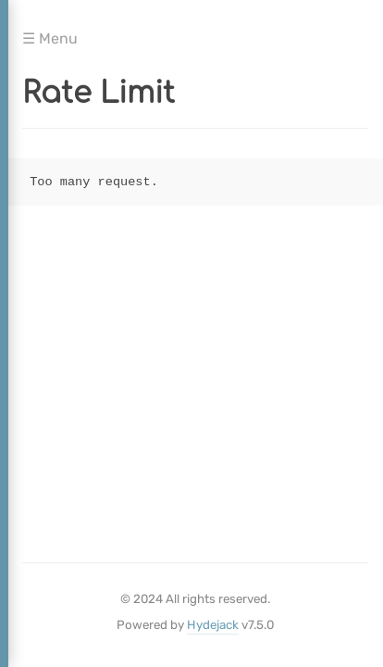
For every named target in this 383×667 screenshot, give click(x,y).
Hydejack (213, 625)
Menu (56, 36)
